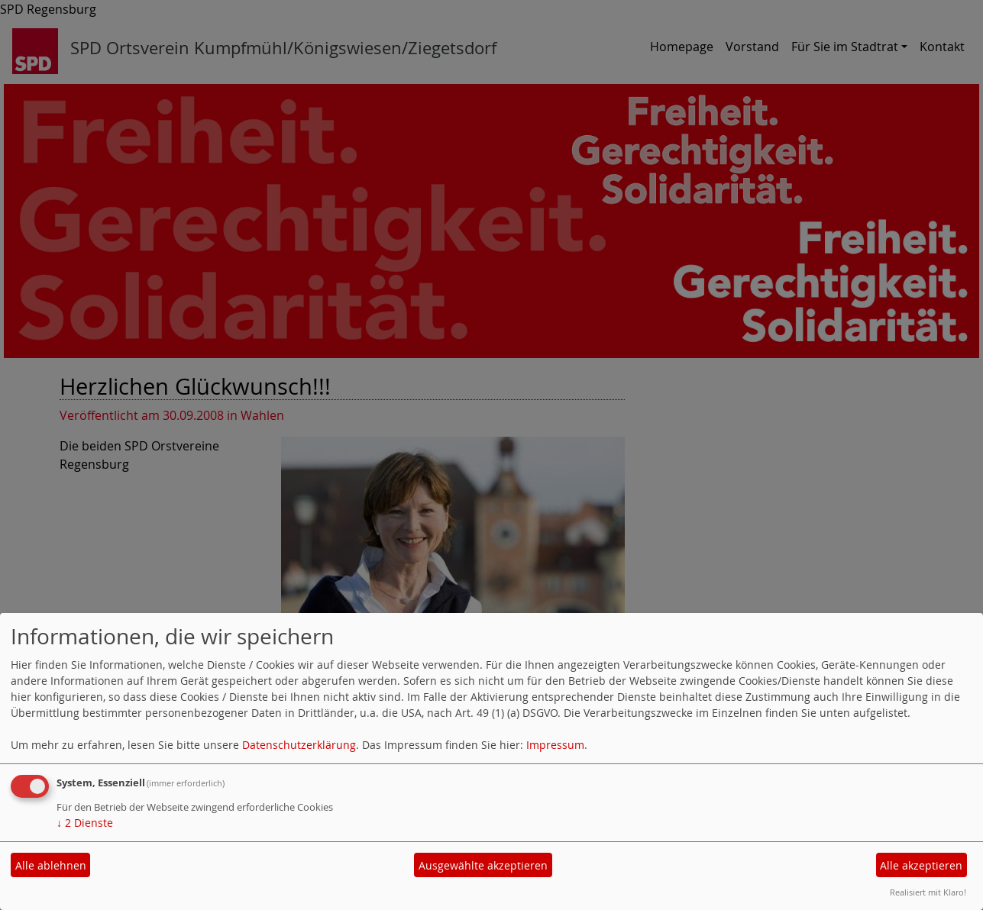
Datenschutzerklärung (299, 744)
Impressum (555, 744)
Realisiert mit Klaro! (928, 892)
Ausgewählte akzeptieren (483, 865)
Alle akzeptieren (921, 865)
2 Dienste (85, 822)
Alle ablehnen (50, 865)
